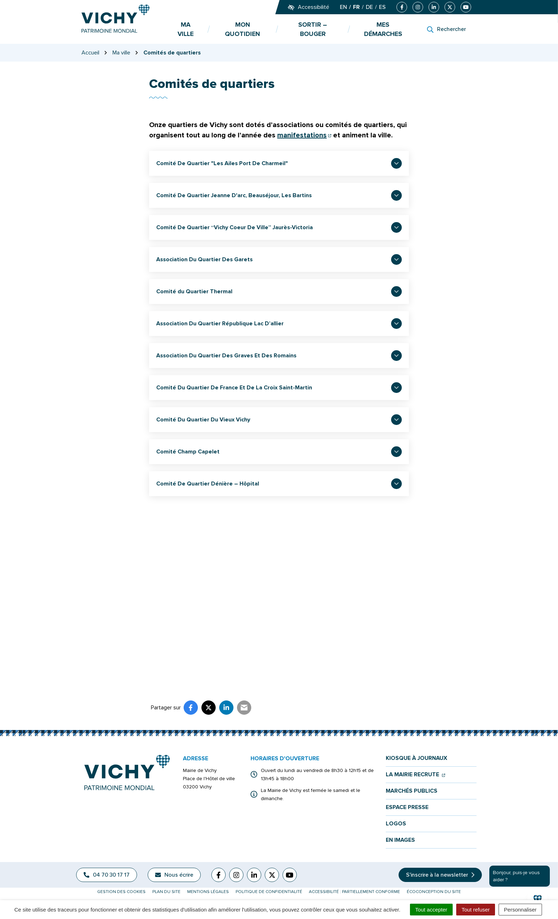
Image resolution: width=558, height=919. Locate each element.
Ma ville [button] (186, 29)
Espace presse (407, 807)
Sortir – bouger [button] (312, 29)
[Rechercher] (446, 29)
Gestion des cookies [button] (121, 891)
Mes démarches (383, 29)
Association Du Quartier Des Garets (204, 259)
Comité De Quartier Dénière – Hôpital (207, 483)
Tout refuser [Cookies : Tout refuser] (476, 910)
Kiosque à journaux (416, 758)
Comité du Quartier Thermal (194, 291)
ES (382, 7)
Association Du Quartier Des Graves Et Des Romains (226, 355)
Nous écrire (174, 874)
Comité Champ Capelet (188, 451)
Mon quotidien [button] (242, 29)
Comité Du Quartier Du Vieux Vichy (203, 419)
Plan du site (166, 891)
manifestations (304, 135)
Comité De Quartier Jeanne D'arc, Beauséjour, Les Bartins (234, 195)
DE (369, 7)
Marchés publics (411, 791)
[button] (537, 898)
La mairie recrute (415, 774)
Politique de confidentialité (269, 891)
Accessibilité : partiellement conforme (354, 891)
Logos (396, 823)
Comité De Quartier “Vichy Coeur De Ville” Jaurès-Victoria (234, 227)
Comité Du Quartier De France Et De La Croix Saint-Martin (234, 387)
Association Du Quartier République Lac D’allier (220, 323)
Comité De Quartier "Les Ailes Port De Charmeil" (222, 163)
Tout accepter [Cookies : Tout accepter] (431, 910)
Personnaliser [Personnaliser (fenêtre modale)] (520, 910)
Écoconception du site (434, 891)
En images (400, 840)
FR (356, 7)
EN (343, 7)
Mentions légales (208, 891)
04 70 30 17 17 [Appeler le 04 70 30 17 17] (107, 874)
